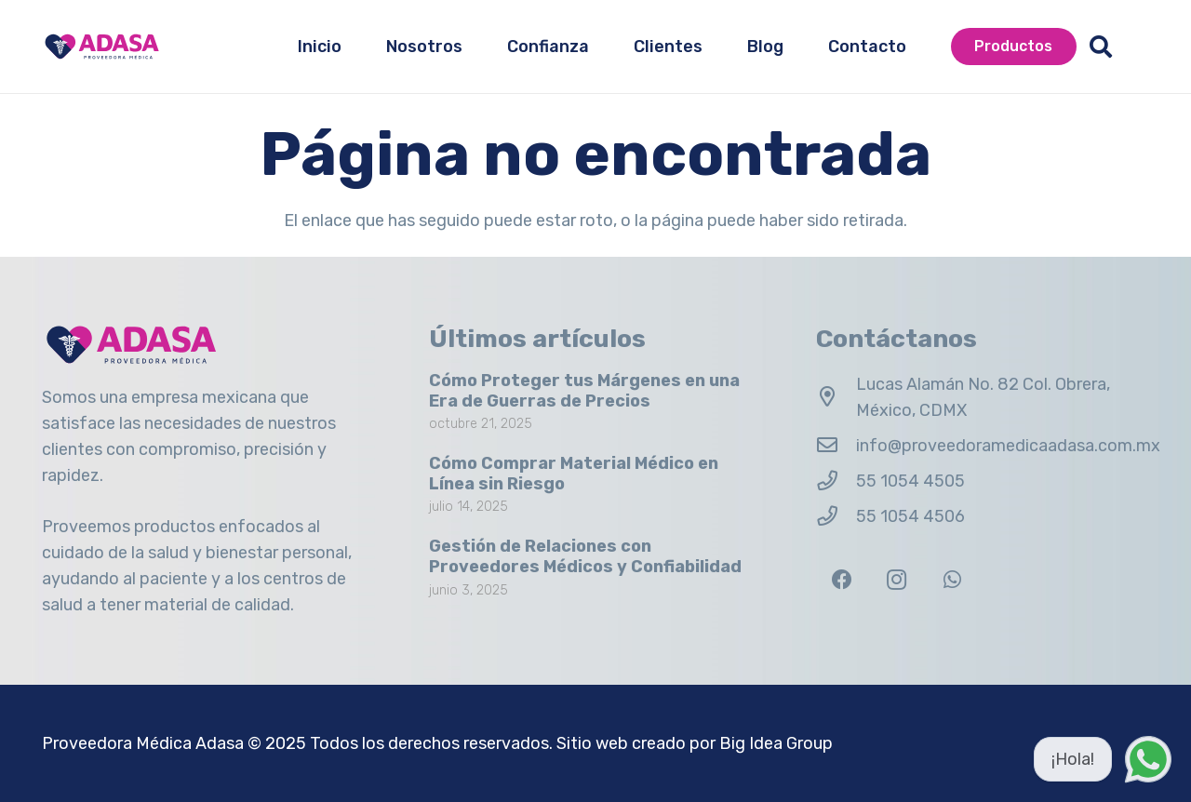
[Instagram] (896, 580)
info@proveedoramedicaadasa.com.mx (1008, 445)
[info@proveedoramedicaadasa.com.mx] (836, 445)
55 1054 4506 (910, 516)
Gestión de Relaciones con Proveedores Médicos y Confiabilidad (585, 556)
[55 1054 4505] (836, 481)
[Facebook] (841, 580)
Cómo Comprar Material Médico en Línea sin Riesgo (573, 473)
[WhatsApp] (952, 580)
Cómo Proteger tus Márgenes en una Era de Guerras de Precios (584, 390)
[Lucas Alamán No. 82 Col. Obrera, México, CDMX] (836, 397)
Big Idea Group (776, 743)
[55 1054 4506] (836, 516)
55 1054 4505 (910, 481)
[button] (1101, 46)
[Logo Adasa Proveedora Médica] (102, 46)
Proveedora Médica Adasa (143, 743)
